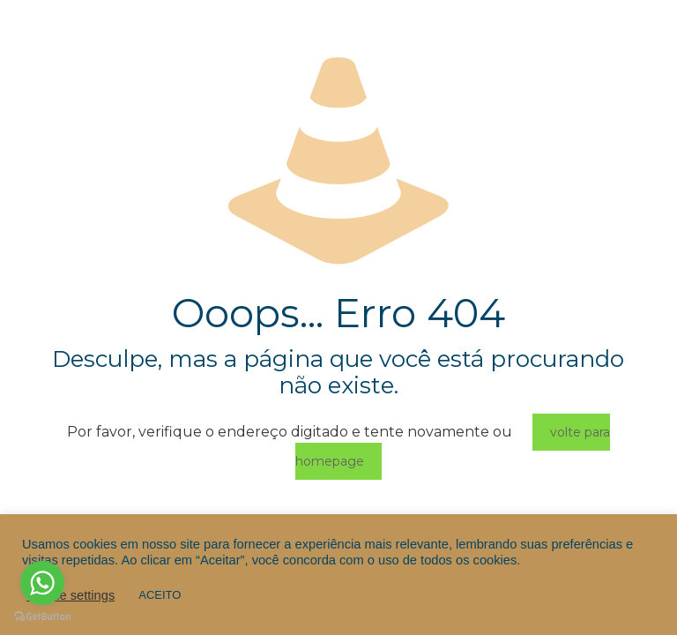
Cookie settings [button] (70, 595)
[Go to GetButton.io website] (42, 617)
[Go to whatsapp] (42, 583)
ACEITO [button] (159, 594)
